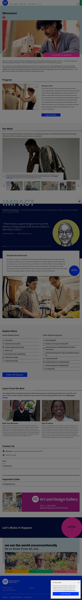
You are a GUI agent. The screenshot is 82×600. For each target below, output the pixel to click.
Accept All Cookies (66, 593)
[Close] (78, 582)
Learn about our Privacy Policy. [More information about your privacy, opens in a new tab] (68, 590)
